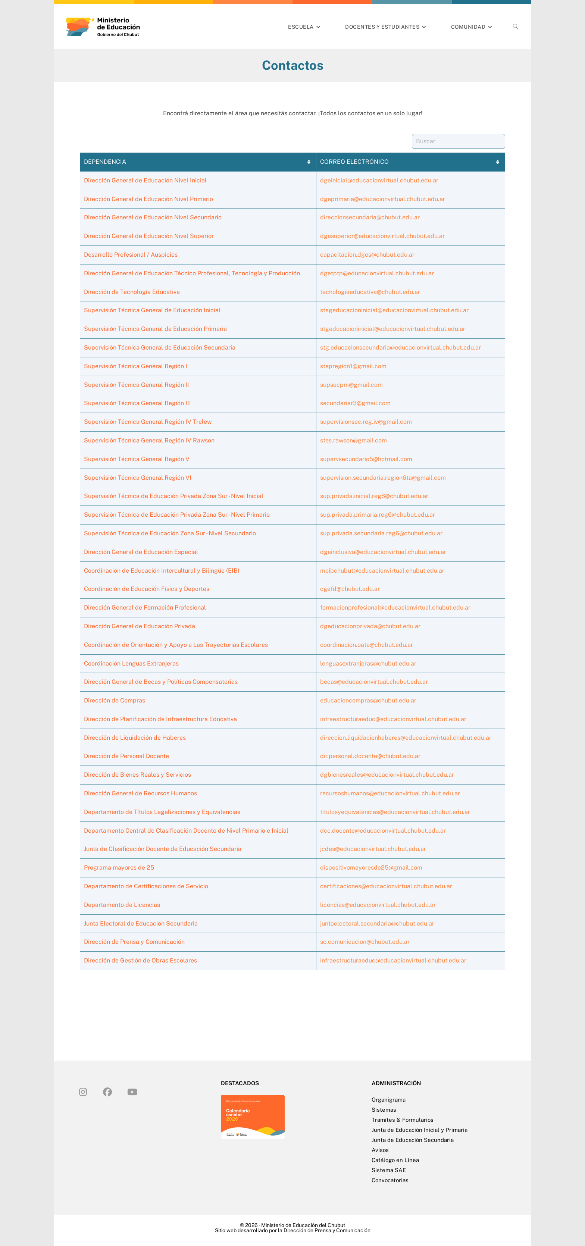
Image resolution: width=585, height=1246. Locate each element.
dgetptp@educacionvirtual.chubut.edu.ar (377, 273)
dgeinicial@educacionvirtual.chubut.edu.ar (379, 180)
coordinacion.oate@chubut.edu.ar (366, 644)
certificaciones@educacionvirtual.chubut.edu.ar (386, 886)
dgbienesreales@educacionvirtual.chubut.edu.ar (387, 774)
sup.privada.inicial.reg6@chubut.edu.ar (374, 496)
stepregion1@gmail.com (353, 366)
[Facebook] (107, 1091)
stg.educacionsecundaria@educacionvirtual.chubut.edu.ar (400, 347)
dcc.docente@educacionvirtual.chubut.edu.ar (383, 830)
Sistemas (384, 1109)
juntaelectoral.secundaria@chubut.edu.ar (377, 923)
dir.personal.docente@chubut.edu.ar (370, 756)
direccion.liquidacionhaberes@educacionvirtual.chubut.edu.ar (405, 737)
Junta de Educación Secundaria (413, 1140)
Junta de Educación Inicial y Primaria (419, 1130)
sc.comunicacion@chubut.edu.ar (365, 941)
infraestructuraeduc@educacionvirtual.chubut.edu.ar (393, 719)
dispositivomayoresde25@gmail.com (371, 867)
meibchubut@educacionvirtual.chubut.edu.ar (382, 570)
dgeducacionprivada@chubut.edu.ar (370, 626)
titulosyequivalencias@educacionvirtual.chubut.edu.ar (395, 811)
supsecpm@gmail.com (351, 384)
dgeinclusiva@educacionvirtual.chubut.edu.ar (383, 551)
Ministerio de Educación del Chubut (303, 1225)
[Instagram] (83, 1091)
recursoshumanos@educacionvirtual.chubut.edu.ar (390, 793)
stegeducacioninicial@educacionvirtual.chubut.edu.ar (394, 310)
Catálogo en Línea (395, 1160)
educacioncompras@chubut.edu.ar (368, 700)
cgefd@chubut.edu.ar (350, 588)
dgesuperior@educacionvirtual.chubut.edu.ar (382, 236)
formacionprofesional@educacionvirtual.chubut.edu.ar (395, 607)
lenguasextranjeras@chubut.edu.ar (368, 663)
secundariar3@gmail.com (355, 403)
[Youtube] (132, 1091)
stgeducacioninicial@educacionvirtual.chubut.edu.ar (392, 328)
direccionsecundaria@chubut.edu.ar (370, 217)
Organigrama (389, 1099)
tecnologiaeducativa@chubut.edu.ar (370, 291)
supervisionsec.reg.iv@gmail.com (366, 421)
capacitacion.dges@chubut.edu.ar (367, 254)
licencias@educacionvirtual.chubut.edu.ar (378, 904)
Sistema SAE (389, 1170)
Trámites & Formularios (403, 1120)
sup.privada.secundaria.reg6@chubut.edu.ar (381, 533)
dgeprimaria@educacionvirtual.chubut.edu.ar (382, 199)
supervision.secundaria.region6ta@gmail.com (383, 477)
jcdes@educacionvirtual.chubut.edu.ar (373, 848)
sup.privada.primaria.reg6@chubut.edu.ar (377, 514)
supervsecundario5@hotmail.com (366, 459)
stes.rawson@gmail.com (353, 440)
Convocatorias (390, 1180)
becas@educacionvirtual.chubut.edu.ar (374, 681)
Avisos (380, 1150)
